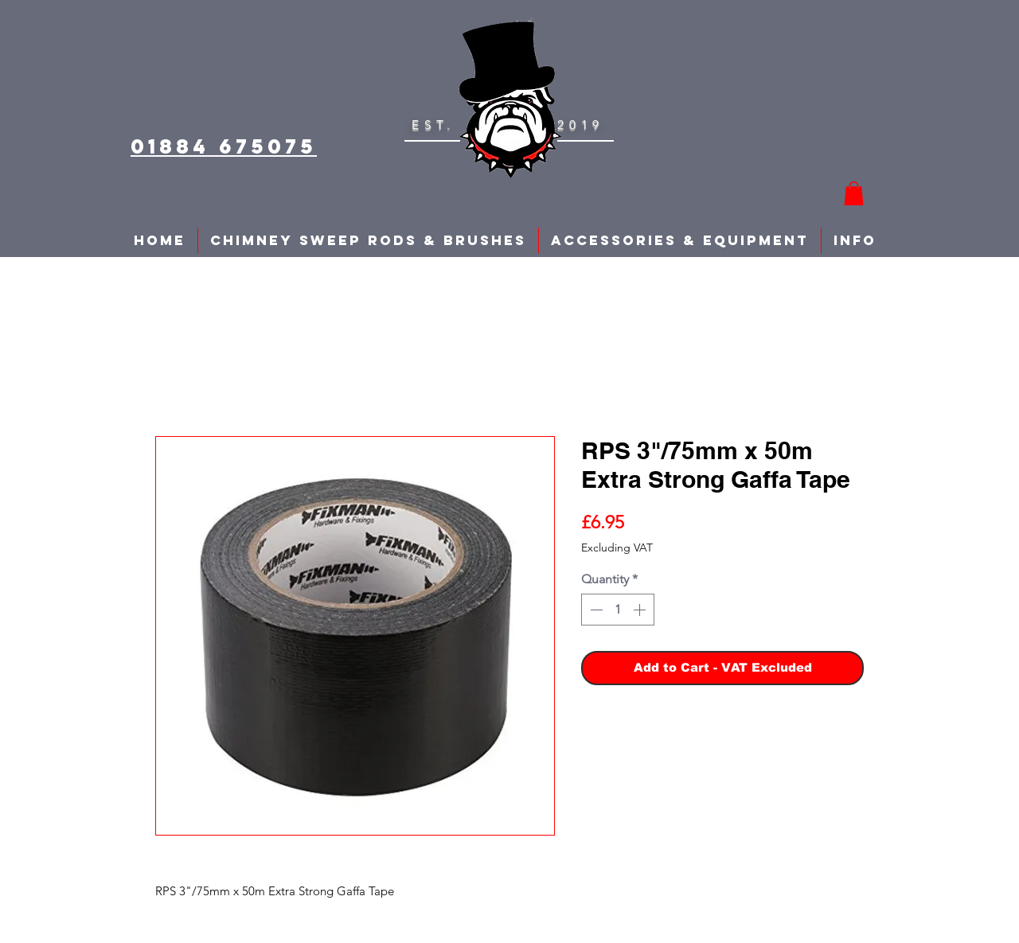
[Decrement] (595, 609)
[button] (854, 193)
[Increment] (641, 609)
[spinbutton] (618, 609)
